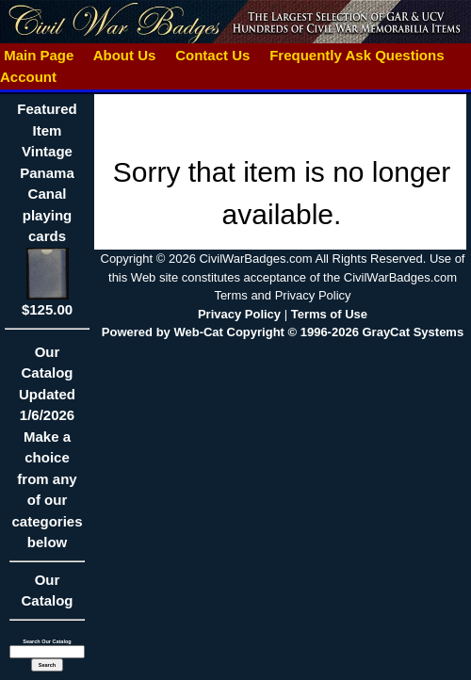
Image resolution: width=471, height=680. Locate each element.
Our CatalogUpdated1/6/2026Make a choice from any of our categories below (47, 453)
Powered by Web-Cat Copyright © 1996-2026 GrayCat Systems (282, 332)
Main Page (39, 55)
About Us (124, 55)
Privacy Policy (239, 314)
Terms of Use (329, 314)
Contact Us (212, 55)
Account (28, 77)
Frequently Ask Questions (357, 55)
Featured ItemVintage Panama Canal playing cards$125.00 (46, 209)
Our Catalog (47, 590)
